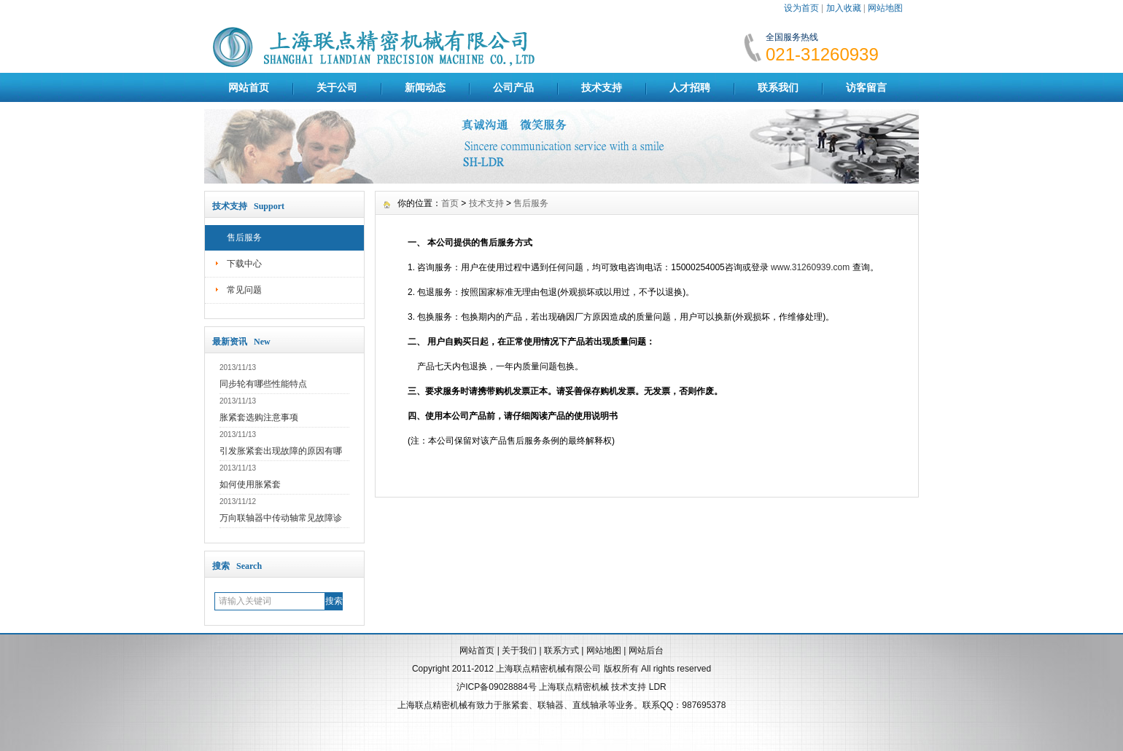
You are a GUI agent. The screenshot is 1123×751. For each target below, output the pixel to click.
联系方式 (561, 650)
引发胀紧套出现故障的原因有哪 (280, 451)
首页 (450, 203)
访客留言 (866, 87)
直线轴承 (589, 705)
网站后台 (646, 650)
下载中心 (244, 264)
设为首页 (801, 8)
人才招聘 (689, 87)
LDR (658, 687)
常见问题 (244, 290)
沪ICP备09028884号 (496, 687)
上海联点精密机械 (574, 687)
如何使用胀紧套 (250, 484)
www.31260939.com (810, 267)
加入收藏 (843, 8)
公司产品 (513, 87)
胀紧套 (515, 705)
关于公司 (336, 87)
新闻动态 (425, 87)
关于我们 (519, 650)
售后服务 (244, 237)
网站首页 (248, 87)
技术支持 (601, 87)
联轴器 (550, 705)
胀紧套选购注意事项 (258, 417)
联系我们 (778, 87)
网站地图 (885, 8)
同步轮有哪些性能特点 (263, 384)
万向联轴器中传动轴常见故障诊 (280, 518)
